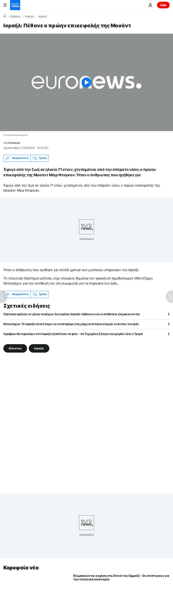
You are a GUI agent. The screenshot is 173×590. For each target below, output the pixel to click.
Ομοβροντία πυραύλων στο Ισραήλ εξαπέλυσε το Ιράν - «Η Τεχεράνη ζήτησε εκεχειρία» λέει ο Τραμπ (73, 334)
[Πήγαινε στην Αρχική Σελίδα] (15, 5)
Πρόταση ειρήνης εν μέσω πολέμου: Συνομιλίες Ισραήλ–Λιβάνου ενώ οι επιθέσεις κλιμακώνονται (71, 314)
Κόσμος (29, 16)
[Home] (4, 16)
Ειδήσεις (15, 16)
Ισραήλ (43, 16)
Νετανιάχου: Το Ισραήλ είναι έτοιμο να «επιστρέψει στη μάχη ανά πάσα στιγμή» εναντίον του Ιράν (71, 324)
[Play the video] (86, 82)
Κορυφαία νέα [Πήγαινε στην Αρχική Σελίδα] (21, 568)
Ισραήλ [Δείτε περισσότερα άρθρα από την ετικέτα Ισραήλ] (39, 348)
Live (163, 5)
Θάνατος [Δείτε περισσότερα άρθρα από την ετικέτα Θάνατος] (15, 348)
